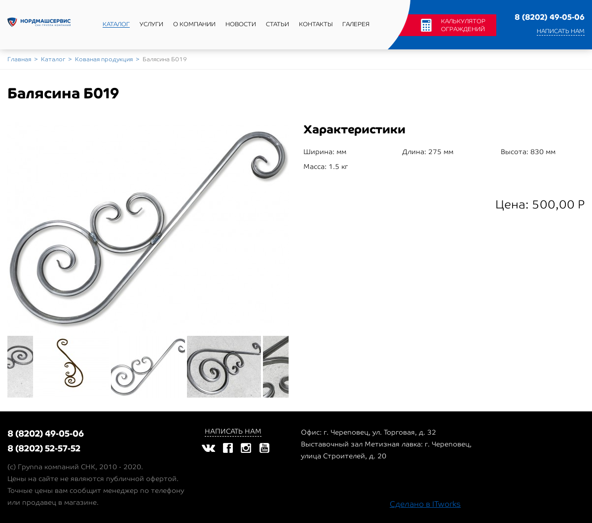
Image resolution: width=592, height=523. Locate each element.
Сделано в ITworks (425, 504)
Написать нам (561, 31)
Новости (240, 24)
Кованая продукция (104, 59)
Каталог (116, 24)
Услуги (151, 24)
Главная (19, 59)
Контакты (316, 24)
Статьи (277, 24)
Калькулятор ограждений (463, 25)
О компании (194, 24)
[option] (148, 227)
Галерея (356, 24)
